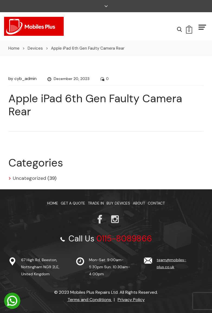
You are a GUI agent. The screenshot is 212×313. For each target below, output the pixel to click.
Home (14, 48)
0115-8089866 (124, 238)
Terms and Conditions (90, 299)
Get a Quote (73, 203)
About (139, 203)
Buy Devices (118, 203)
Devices (35, 48)
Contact (156, 203)
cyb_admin (25, 78)
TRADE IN (96, 203)
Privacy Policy (131, 299)
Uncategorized (29, 178)
